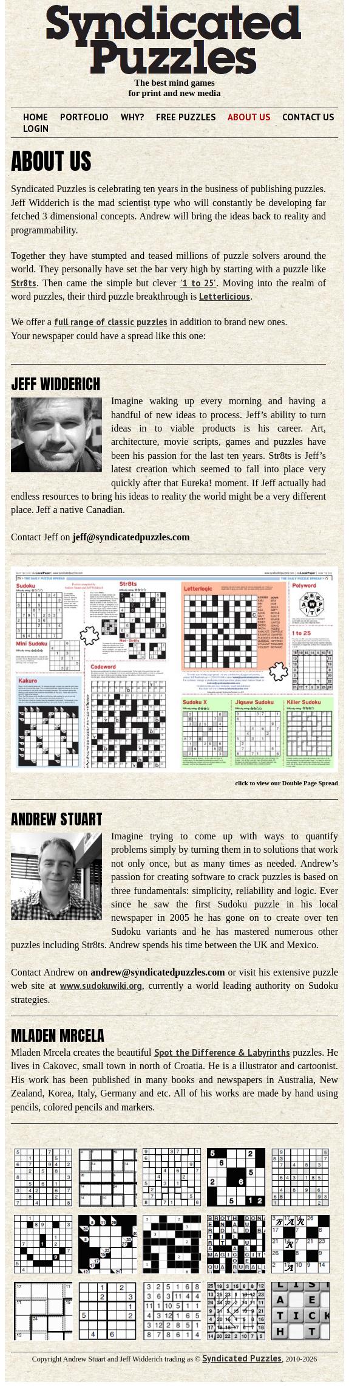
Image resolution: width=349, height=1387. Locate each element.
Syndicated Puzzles (242, 1358)
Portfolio (84, 117)
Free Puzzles (185, 117)
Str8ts (23, 283)
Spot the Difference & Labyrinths (222, 1052)
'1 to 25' (198, 283)
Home (35, 117)
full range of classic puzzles (111, 322)
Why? (132, 117)
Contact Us (308, 117)
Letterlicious (224, 296)
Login (36, 128)
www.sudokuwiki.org (101, 985)
